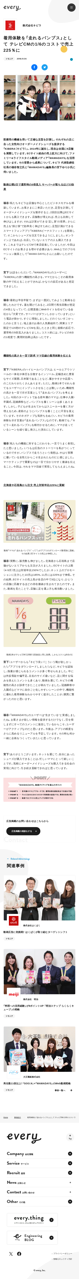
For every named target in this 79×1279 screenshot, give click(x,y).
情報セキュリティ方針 (62, 1259)
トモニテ (9, 59)
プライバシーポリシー (62, 1254)
